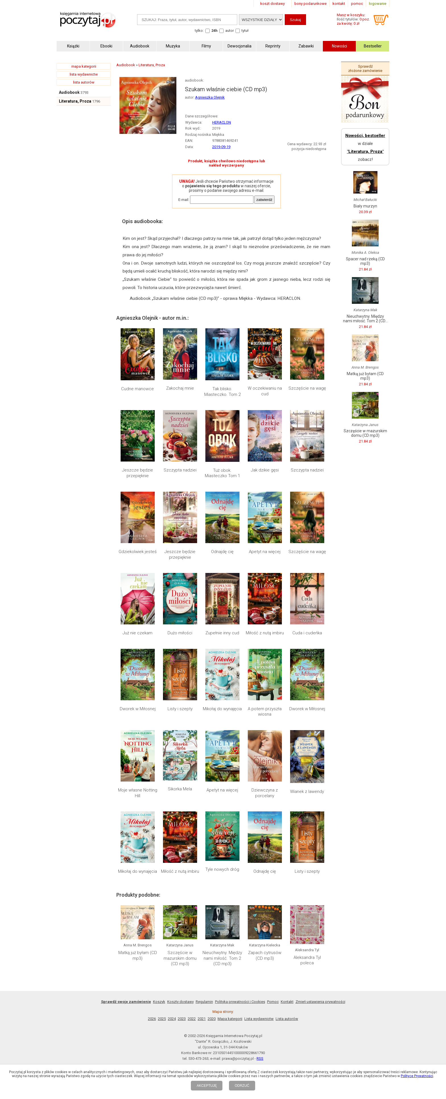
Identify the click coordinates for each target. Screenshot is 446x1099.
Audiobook (69, 92)
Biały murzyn (365, 206)
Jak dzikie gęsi (265, 470)
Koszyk (159, 1002)
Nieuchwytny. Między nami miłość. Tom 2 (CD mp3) (222, 958)
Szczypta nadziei (180, 470)
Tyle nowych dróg (222, 869)
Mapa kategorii (230, 1019)
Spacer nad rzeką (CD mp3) (365, 261)
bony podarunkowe (310, 3)
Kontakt (287, 1002)
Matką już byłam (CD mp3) (137, 955)
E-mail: (183, 200)
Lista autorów (287, 1019)
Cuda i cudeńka (307, 632)
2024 (172, 1019)
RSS (260, 1058)
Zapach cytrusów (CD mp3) (264, 955)
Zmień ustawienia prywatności (320, 1002)
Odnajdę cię (222, 551)
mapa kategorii (83, 66)
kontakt (339, 3)
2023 (182, 1019)
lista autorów (83, 82)
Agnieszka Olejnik (210, 97)
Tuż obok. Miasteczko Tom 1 (222, 473)
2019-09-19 (221, 147)
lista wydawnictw (84, 74)
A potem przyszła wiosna (265, 711)
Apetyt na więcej (264, 551)
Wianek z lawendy (307, 791)
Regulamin (204, 1002)
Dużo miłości (180, 632)
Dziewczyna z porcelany (264, 793)
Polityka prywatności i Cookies (240, 1002)
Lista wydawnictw (259, 1019)
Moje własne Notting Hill (137, 793)
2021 (202, 1019)
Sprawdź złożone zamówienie (365, 68)
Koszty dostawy (180, 1002)
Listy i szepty (180, 708)
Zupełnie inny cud (222, 632)
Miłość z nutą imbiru (265, 632)
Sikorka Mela (180, 788)
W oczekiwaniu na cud (265, 391)
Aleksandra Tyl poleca (307, 960)
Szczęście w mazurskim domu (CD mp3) (180, 958)
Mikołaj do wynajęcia (222, 708)
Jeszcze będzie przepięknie (137, 473)
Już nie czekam (137, 632)
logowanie (377, 3)
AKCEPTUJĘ (207, 1086)
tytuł (245, 30)
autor (229, 30)
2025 (162, 1019)
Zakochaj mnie (180, 388)
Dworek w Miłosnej (138, 708)
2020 (212, 1019)
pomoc (357, 3)
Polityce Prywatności (417, 1076)
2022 (192, 1019)
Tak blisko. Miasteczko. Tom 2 (222, 391)
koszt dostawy (272, 3)
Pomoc (273, 1002)
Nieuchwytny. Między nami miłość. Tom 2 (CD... (365, 318)
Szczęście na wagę (307, 388)
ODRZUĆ (242, 1086)
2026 (152, 1019)
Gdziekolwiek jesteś (138, 551)
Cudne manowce (137, 388)
